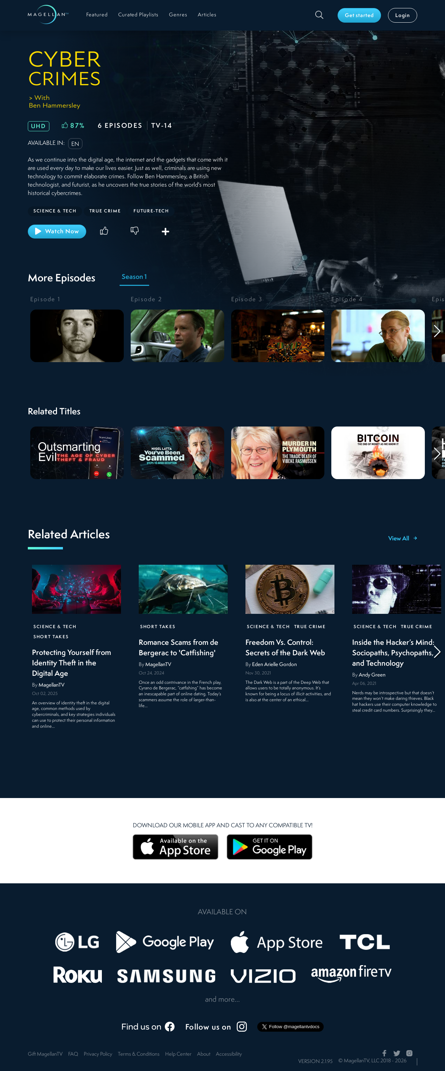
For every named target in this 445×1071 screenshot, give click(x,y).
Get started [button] (359, 15)
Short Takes (50, 637)
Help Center (178, 1054)
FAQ (73, 1054)
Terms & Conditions (139, 1054)
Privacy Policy (98, 1054)
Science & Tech (54, 627)
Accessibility (229, 1054)
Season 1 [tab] (134, 277)
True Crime (310, 627)
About (203, 1054)
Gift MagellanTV (45, 1054)
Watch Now (57, 231)
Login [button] (402, 15)
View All (402, 539)
